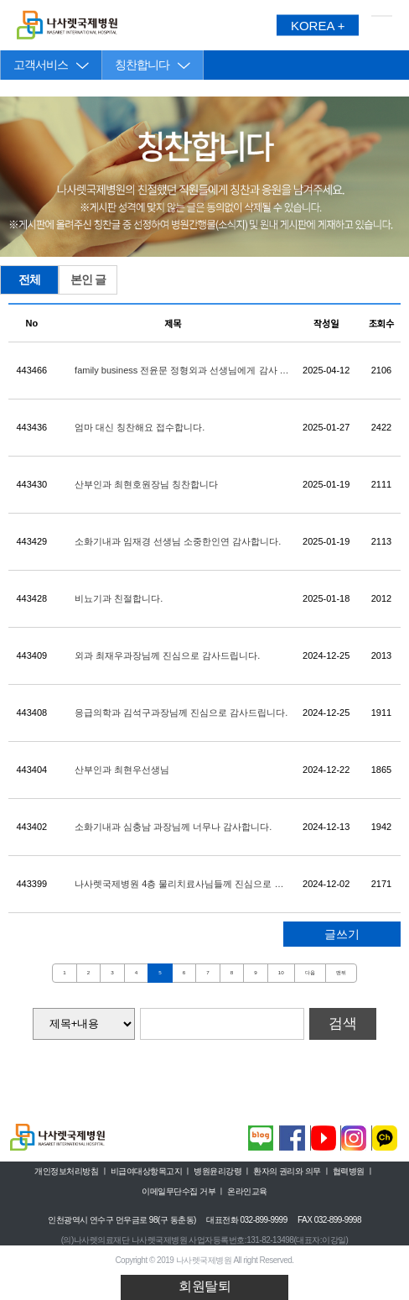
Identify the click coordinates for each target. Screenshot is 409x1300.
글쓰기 (342, 934)
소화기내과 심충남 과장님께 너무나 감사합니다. (173, 827)
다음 (310, 972)
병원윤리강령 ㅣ (222, 1171)
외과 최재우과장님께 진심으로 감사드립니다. (167, 655)
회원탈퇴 (204, 1286)
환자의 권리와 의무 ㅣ (291, 1171)
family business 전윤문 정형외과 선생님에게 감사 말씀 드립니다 (181, 371)
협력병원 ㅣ (354, 1171)
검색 (343, 1023)
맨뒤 (341, 972)
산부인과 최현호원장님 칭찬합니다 (146, 484)
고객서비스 (40, 64)
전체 (29, 279)
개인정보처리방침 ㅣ (71, 1171)
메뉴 (381, 25)
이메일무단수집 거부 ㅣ (183, 1191)
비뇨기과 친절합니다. (119, 598)
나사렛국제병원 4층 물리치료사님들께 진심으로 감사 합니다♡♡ (179, 884)
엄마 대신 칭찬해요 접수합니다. (139, 427)
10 (281, 972)
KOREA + (318, 25)
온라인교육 (247, 1191)
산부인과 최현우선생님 (122, 770)
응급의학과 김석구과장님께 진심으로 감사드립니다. (181, 712)
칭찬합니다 (142, 64)
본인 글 (88, 279)
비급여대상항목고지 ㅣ (151, 1171)
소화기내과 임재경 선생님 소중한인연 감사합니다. (178, 541)
